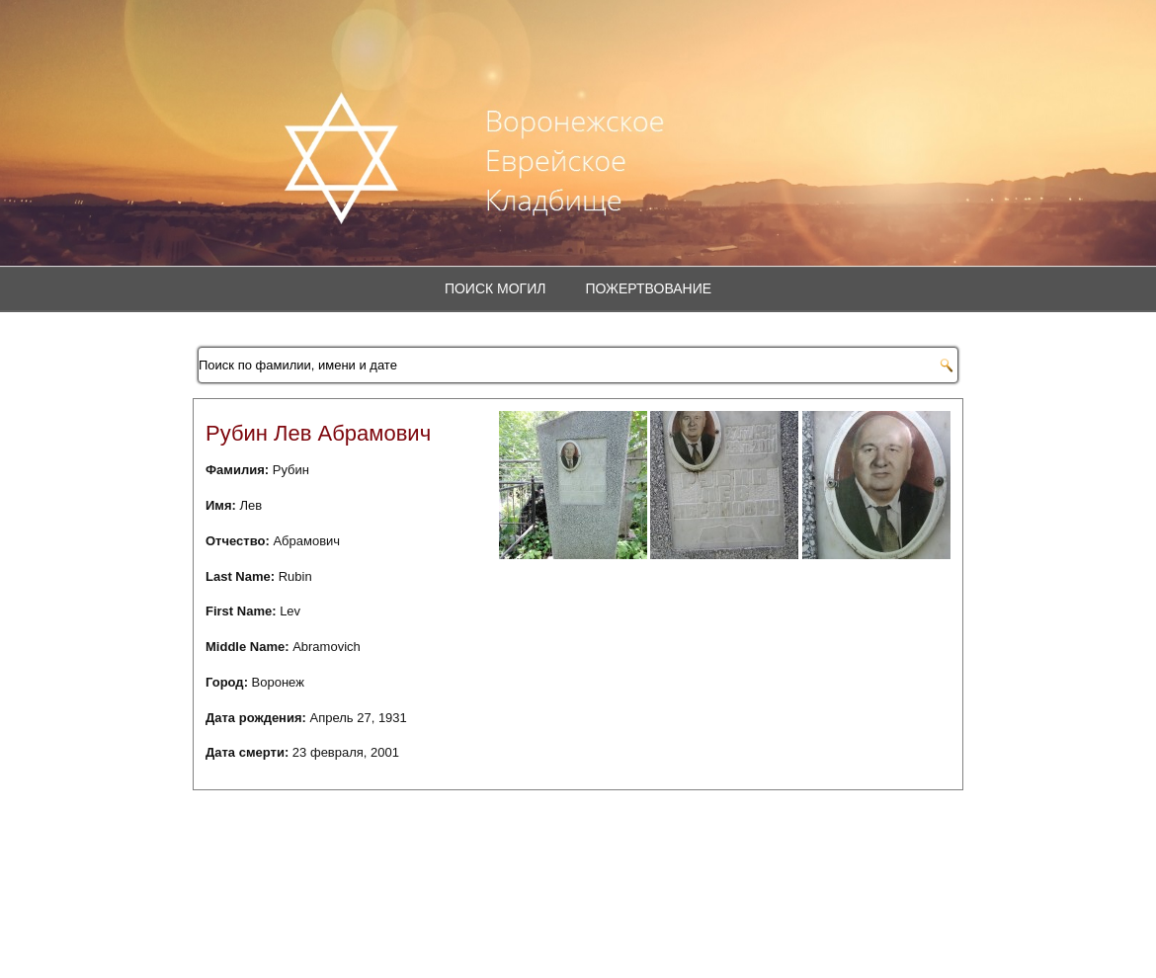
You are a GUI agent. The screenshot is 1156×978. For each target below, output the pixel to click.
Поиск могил (495, 288)
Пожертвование (648, 288)
